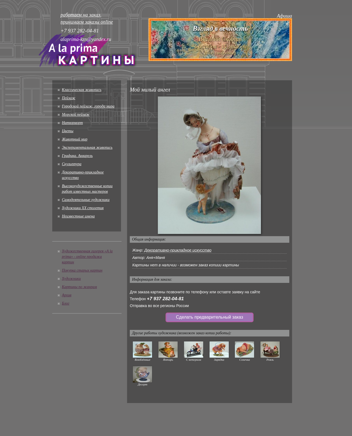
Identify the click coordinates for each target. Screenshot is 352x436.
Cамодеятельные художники (85, 200)
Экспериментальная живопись (87, 147)
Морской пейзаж (76, 114)
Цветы (67, 131)
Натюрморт (72, 123)
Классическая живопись (81, 90)
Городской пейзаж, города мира (88, 106)
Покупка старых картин (82, 270)
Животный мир (74, 139)
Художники (71, 279)
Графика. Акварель (77, 156)
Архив (67, 295)
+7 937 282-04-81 (165, 298)
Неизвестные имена (78, 216)
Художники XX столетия (83, 208)
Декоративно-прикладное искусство (177, 250)
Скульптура (71, 164)
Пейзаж (68, 98)
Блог (65, 303)
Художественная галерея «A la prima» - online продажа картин (87, 256)
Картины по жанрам (79, 287)
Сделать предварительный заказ (209, 317)
